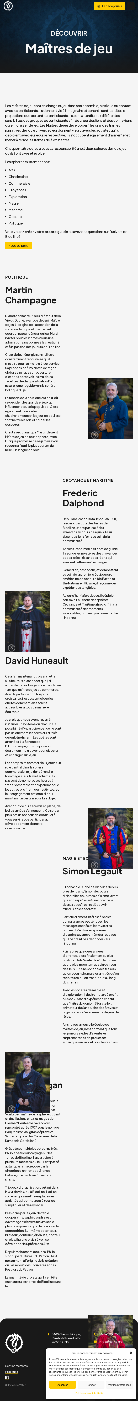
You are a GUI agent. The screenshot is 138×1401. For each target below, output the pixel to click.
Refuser (91, 1384)
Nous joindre (18, 245)
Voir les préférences (119, 1384)
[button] (131, 1352)
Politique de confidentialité (89, 1393)
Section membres (16, 1366)
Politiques (11, 1371)
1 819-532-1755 (109, 1334)
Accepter (62, 1384)
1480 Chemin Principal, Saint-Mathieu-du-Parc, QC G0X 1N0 (67, 1338)
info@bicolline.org (111, 1341)
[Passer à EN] (7, 1377)
